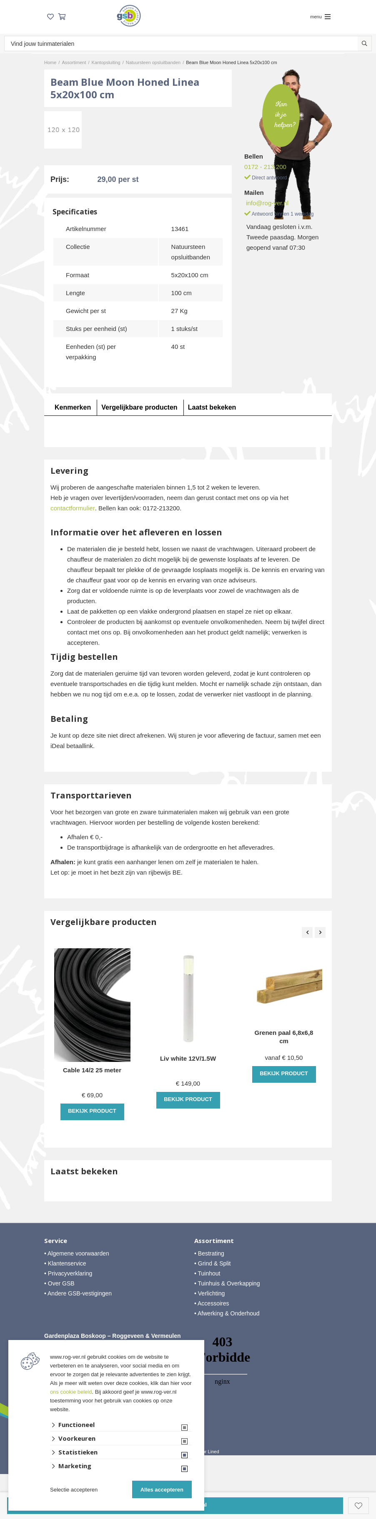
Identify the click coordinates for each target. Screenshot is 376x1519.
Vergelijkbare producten (139, 407)
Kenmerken (73, 407)
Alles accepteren (161, 1490)
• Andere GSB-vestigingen (78, 1293)
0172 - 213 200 (265, 166)
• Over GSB (59, 1283)
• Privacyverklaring (68, 1273)
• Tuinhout (207, 1273)
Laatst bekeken (212, 407)
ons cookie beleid (71, 1392)
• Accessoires (211, 1303)
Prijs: (59, 179)
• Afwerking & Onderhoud (227, 1313)
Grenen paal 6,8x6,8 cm (284, 1036)
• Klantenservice (65, 1263)
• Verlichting (209, 1293)
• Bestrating (209, 1253)
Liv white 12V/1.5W (188, 1058)
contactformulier (72, 508)
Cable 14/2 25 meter (92, 1070)
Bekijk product (92, 1111)
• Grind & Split (212, 1263)
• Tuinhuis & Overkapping (227, 1283)
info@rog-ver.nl (267, 202)
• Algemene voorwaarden (76, 1253)
